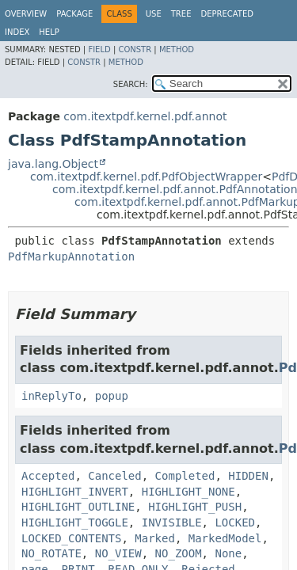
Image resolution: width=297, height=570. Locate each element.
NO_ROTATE (51, 553)
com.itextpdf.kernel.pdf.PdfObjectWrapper (146, 176)
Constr (134, 49)
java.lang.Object (53, 164)
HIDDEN (248, 475)
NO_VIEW (118, 553)
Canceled (114, 475)
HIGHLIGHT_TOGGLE (74, 522)
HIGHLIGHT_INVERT (74, 491)
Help (49, 32)
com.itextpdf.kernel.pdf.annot (145, 116)
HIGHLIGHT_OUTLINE (78, 506)
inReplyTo (51, 396)
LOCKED (235, 522)
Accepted (47, 475)
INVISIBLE (172, 522)
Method (176, 49)
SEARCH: (130, 84)
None (228, 553)
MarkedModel (225, 538)
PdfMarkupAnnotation (71, 256)
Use (154, 14)
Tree (181, 14)
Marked (155, 538)
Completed (185, 475)
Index (17, 32)
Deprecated (226, 14)
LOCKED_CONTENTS (71, 538)
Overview (26, 14)
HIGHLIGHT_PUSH (195, 506)
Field (99, 49)
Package (74, 14)
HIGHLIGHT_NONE (188, 491)
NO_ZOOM (178, 553)
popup (111, 396)
